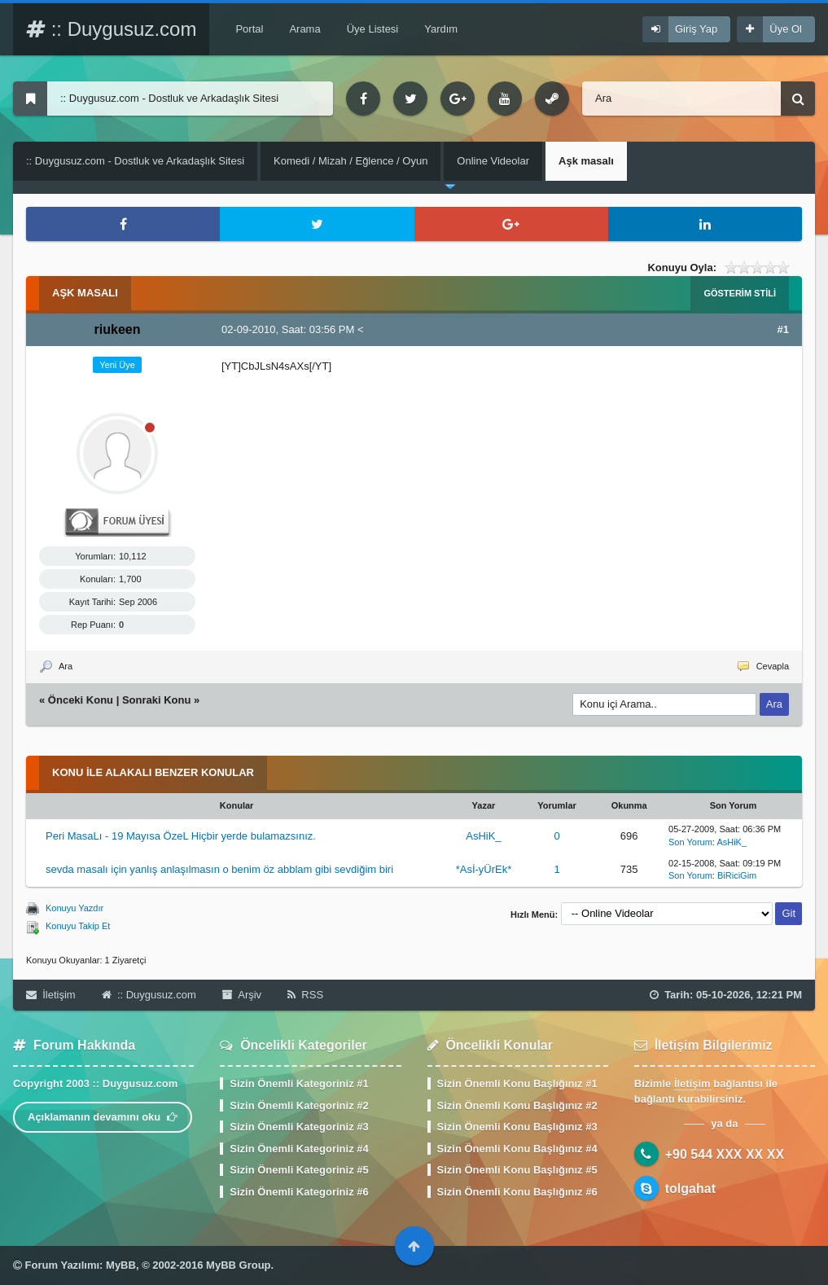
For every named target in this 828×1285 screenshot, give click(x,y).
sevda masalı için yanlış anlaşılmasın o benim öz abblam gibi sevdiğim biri (219, 869)
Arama (304, 29)
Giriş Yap (696, 29)
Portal (249, 29)
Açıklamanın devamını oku (102, 1117)
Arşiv (241, 995)
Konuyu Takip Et (78, 926)
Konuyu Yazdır (74, 908)
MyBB (121, 1265)
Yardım (441, 29)
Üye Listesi (373, 29)
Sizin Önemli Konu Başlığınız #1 (517, 1083)
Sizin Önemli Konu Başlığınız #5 (517, 1170)
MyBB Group (238, 1265)
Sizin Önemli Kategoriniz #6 (299, 1192)
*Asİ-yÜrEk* (484, 869)
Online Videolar (493, 161)
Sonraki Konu (156, 700)
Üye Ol (785, 29)
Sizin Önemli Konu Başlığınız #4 (517, 1148)
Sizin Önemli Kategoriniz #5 (299, 1170)
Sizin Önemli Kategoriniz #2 (299, 1105)
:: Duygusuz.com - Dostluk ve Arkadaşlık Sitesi (135, 161)
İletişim (51, 995)
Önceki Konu (80, 700)
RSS (305, 995)
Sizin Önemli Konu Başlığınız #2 (517, 1105)
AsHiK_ (483, 836)
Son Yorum (690, 842)
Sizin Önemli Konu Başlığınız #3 (517, 1127)
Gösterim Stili (739, 293)
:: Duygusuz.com (111, 29)
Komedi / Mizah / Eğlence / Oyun (350, 161)
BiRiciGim (736, 875)
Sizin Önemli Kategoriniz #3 (299, 1127)
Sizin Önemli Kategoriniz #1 (299, 1083)
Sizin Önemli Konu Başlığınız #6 (517, 1192)
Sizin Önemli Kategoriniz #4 (299, 1148)
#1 (783, 329)
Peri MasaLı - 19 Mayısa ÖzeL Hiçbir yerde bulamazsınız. (181, 836)
